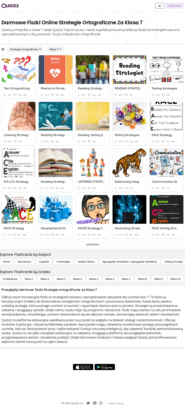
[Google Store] (105, 367)
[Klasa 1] (29, 279)
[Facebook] (94, 403)
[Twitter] (88, 403)
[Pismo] (6, 262)
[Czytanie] (44, 262)
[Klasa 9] (158, 279)
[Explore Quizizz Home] (10, 5)
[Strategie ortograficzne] (25, 49)
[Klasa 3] (61, 279)
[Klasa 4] (77, 279)
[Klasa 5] (93, 279)
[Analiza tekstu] (86, 262)
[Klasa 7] (55, 49)
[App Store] (83, 367)
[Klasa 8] (142, 279)
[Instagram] (101, 403)
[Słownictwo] (24, 262)
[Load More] (92, 244)
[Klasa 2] (45, 279)
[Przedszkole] (10, 279)
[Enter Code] (175, 6)
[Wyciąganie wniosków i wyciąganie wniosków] (129, 262)
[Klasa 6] (110, 279)
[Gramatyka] (63, 262)
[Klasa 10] (176, 279)
